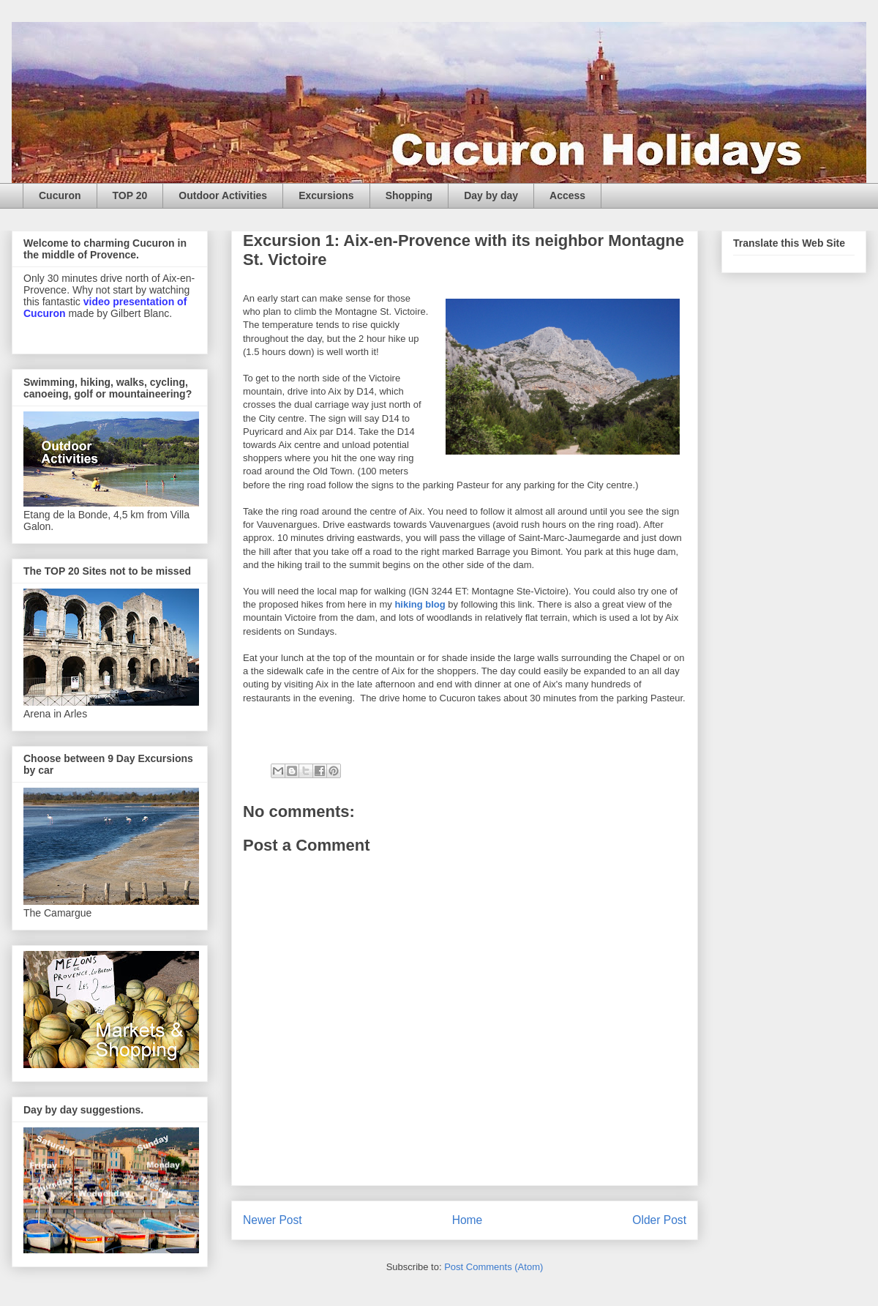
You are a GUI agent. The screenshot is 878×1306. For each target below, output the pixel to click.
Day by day (491, 195)
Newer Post (272, 1220)
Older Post (659, 1220)
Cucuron (60, 195)
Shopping (409, 195)
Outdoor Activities (223, 195)
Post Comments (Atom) (493, 1266)
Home (467, 1220)
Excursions (326, 195)
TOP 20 (130, 195)
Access (567, 195)
